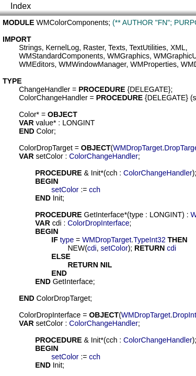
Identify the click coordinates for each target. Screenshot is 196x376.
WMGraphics (128, 56)
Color (27, 114)
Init (96, 173)
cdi (57, 223)
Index (20, 6)
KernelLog (62, 47)
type (136, 214)
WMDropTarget (137, 148)
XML (178, 47)
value (44, 123)
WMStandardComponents (61, 56)
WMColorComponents (73, 22)
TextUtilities (147, 47)
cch (112, 173)
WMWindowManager (92, 64)
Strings (30, 47)
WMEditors (36, 64)
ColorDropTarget (46, 148)
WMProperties (153, 64)
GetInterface (104, 214)
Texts (116, 47)
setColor (49, 156)
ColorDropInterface (98, 223)
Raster (93, 47)
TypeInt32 (149, 240)
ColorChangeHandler (53, 97)
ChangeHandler (44, 89)
